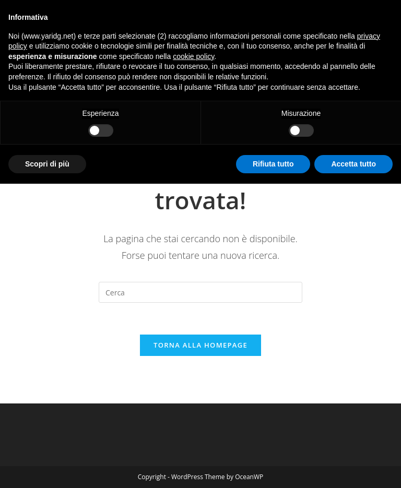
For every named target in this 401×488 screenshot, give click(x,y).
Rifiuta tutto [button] (273, 164)
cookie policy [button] (193, 56)
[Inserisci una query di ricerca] (200, 292)
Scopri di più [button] (47, 164)
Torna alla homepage (200, 345)
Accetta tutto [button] (353, 164)
